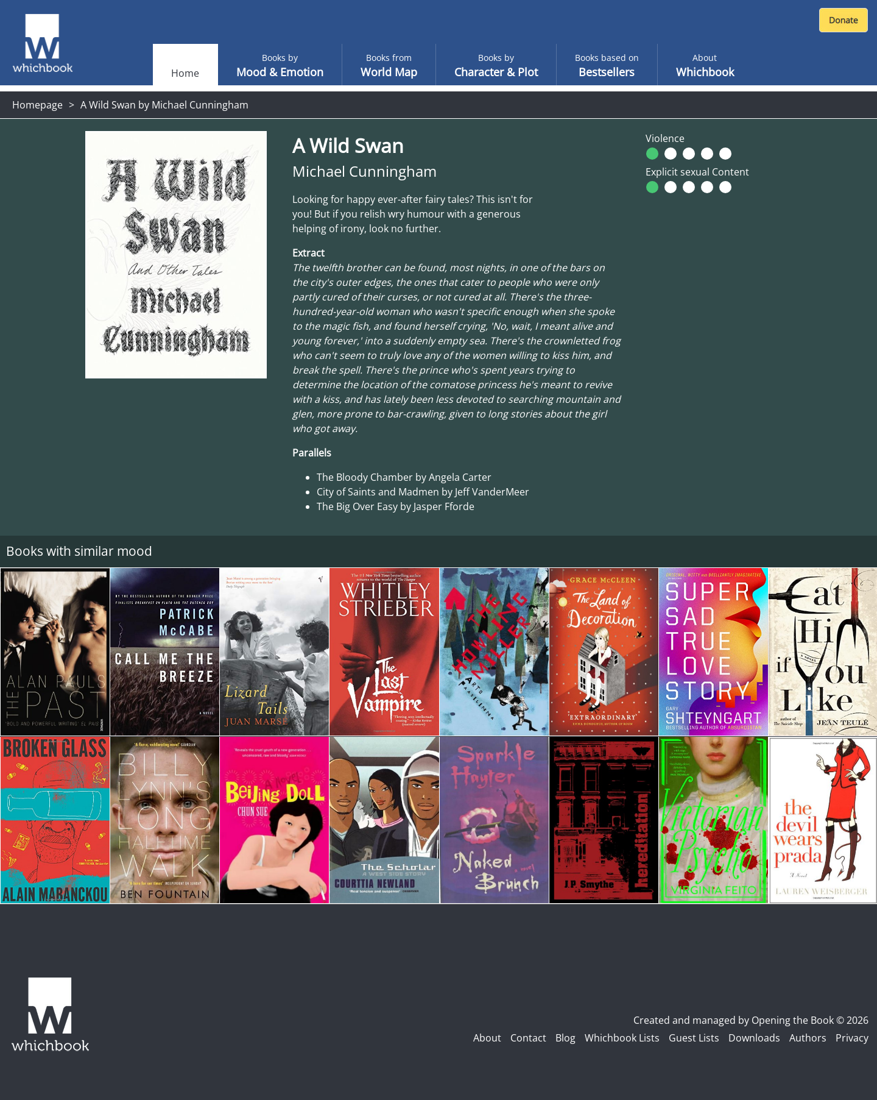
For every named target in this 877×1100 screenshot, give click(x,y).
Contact (528, 1038)
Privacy (852, 1038)
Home (185, 73)
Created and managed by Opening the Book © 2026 (750, 1020)
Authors (807, 1038)
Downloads (754, 1038)
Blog (565, 1038)
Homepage (37, 105)
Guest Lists (694, 1038)
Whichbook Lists (622, 1038)
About (487, 1038)
